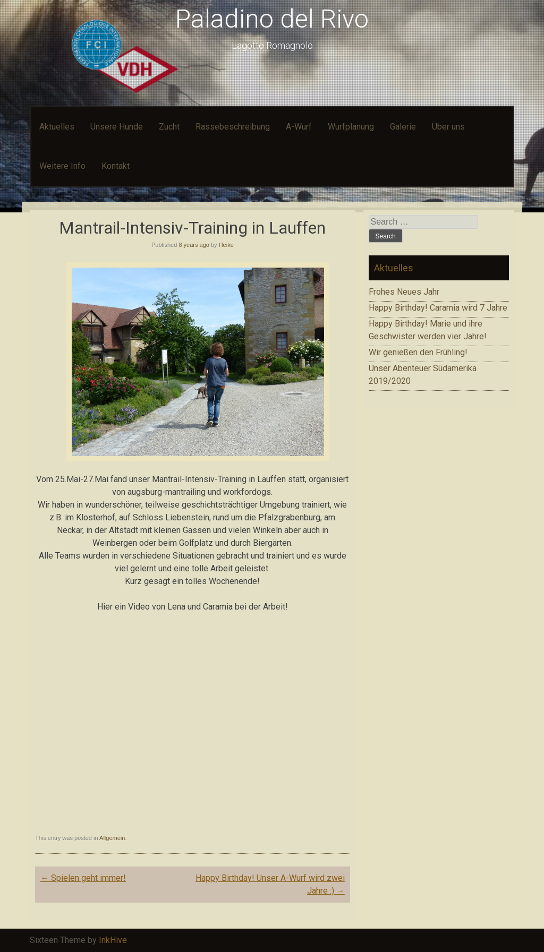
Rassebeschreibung (233, 127)
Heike (226, 245)
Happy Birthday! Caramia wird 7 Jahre (438, 308)
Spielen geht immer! (83, 878)
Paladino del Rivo (272, 19)
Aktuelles (56, 127)
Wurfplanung (351, 127)
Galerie (403, 127)
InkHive (113, 940)
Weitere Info (62, 166)
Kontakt (115, 166)
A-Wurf (299, 127)
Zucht (169, 127)
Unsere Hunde (116, 127)
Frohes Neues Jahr (404, 292)
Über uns (448, 127)
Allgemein (112, 838)
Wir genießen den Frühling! (418, 352)
